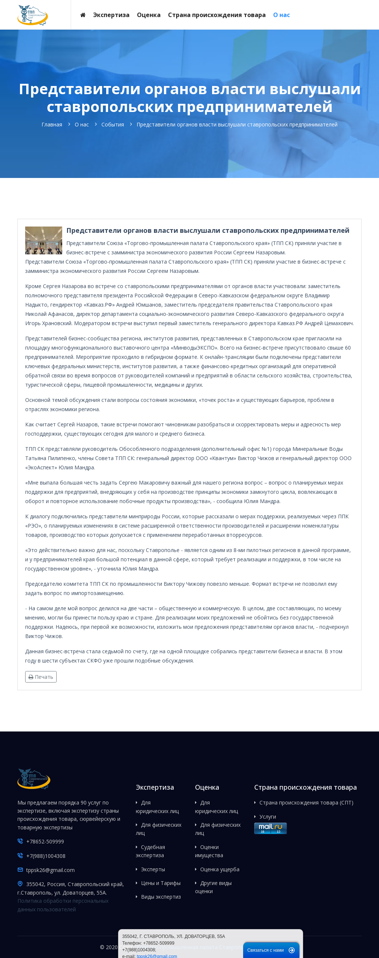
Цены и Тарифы (161, 882)
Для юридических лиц (157, 806)
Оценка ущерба (219, 869)
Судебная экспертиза (150, 851)
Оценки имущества (209, 851)
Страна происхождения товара (217, 15)
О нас (281, 15)
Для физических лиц (158, 828)
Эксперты (153, 869)
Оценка (149, 15)
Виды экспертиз (161, 896)
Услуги (267, 816)
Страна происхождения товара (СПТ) (306, 802)
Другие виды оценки (213, 887)
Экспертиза (111, 15)
